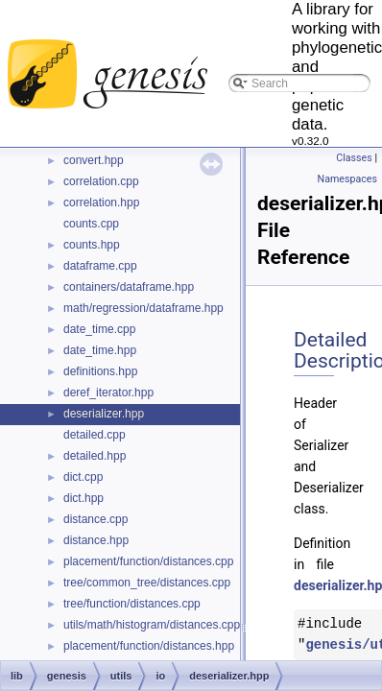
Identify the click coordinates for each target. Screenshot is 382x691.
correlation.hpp (101, 202)
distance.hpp (96, 540)
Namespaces (347, 179)
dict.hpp (83, 498)
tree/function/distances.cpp (132, 603)
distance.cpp (95, 519)
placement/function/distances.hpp (148, 646)
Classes (353, 158)
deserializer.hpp (103, 413)
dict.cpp (83, 477)
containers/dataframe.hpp (128, 287)
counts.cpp (91, 223)
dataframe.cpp (100, 266)
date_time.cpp (99, 329)
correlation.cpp (101, 181)
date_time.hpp (99, 350)
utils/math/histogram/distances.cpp (151, 624)
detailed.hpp (94, 456)
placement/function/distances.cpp (148, 561)
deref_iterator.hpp (108, 392)
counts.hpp (91, 244)
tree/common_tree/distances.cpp (146, 582)
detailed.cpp (94, 434)
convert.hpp (93, 160)
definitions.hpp (100, 371)
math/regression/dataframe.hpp (143, 308)
